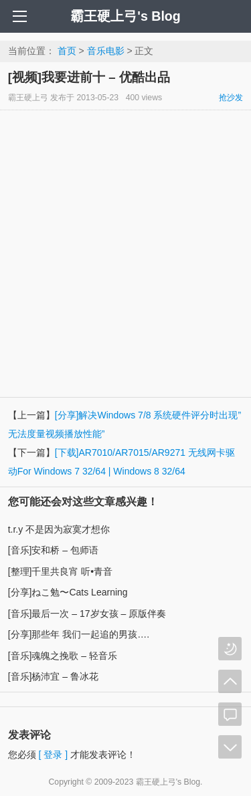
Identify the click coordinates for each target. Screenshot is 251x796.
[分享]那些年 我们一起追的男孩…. (79, 634)
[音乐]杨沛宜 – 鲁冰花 (53, 676)
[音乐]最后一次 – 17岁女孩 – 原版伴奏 (87, 613)
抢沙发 (231, 97)
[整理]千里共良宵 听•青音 (60, 571)
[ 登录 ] (53, 754)
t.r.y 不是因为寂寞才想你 (59, 529)
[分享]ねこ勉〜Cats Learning (68, 592)
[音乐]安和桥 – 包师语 (53, 550)
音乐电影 (105, 50)
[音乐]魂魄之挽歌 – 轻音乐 (62, 655)
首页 (67, 50)
